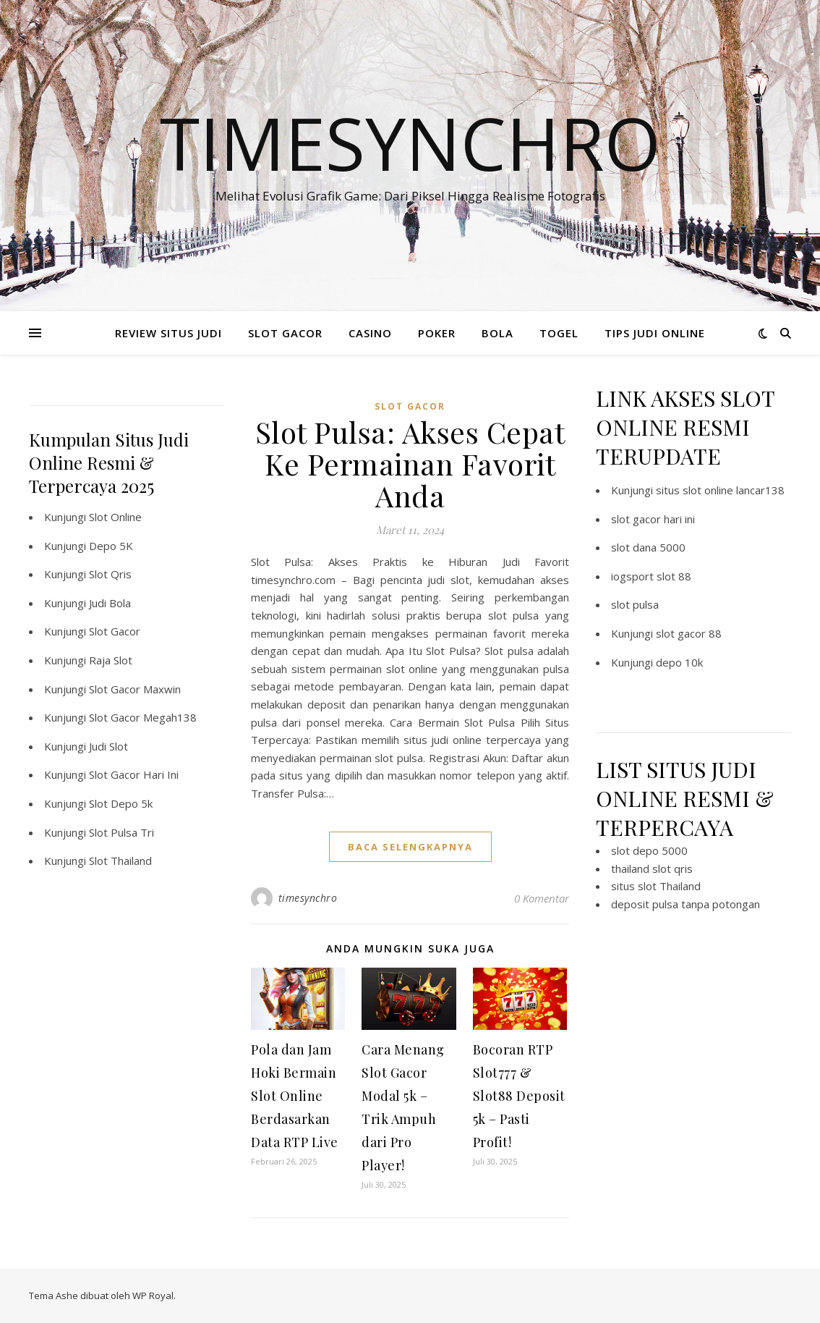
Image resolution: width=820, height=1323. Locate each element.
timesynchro (308, 898)
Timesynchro (410, 142)
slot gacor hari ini (653, 519)
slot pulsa (635, 604)
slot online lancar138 (734, 490)
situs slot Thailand (656, 886)
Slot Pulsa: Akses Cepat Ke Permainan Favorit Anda (410, 464)
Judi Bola (110, 603)
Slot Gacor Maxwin (135, 689)
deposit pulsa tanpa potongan (685, 904)
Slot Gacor (114, 631)
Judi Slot (108, 746)
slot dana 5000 (648, 547)
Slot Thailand (120, 860)
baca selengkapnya (410, 846)
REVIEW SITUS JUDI (168, 333)
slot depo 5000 (649, 850)
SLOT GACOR (285, 333)
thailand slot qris (652, 868)
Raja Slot (110, 660)
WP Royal (153, 1295)
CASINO (370, 333)
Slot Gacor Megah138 (143, 717)
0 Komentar (541, 898)
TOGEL (558, 333)
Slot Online (115, 517)
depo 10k (679, 662)
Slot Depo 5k (121, 803)
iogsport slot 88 (651, 576)
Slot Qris (110, 574)
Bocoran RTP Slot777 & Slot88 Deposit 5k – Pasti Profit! (519, 1096)
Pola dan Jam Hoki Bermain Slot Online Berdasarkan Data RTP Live (294, 1096)
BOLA (497, 333)
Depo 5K (111, 545)
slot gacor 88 (689, 633)
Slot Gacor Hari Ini (134, 774)
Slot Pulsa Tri (121, 832)
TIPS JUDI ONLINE (655, 333)
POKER (437, 333)
